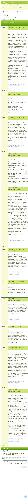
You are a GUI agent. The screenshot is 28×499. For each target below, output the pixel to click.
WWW (3, 90)
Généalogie (14, 11)
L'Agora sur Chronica (6, 11)
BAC (20, 326)
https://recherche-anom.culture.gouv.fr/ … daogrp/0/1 (17, 402)
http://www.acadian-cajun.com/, (16, 266)
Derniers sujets (7, 7)
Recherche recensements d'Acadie (16, 28)
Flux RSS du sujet (9, 22)
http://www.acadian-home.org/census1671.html (15, 106)
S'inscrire (19, 5)
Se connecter (13, 5)
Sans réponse (15, 7)
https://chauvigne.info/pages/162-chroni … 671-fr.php (16, 57)
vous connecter (13, 17)
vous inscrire (22, 17)
